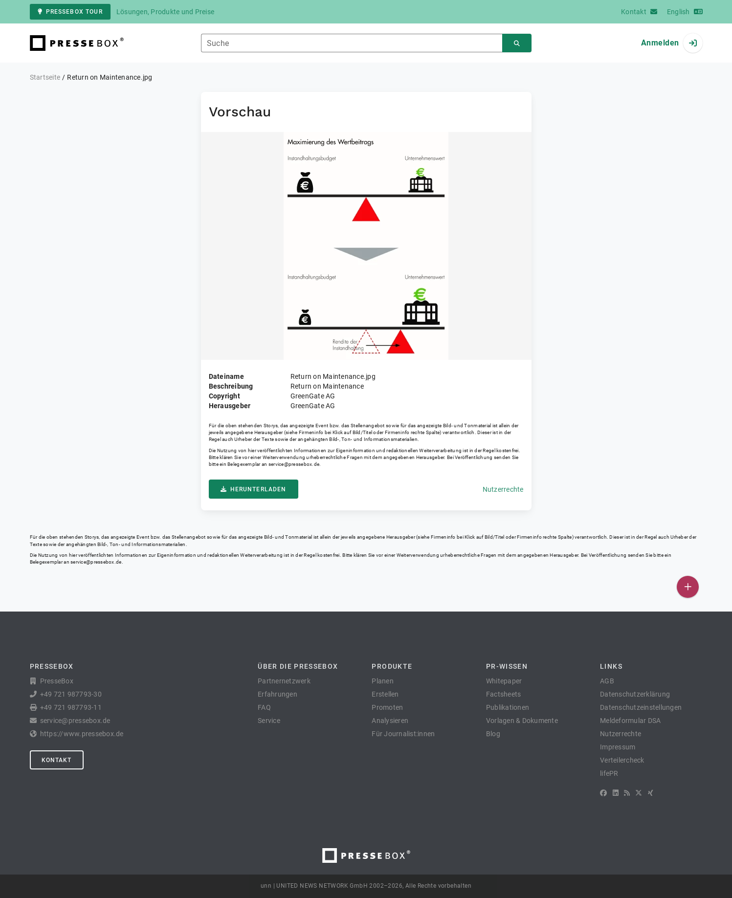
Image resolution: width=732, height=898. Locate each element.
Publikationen (507, 707)
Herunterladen (254, 489)
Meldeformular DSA (630, 720)
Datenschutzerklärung (635, 694)
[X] (638, 793)
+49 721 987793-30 (71, 694)
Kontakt (57, 760)
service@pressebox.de (293, 464)
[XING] (650, 793)
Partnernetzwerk (284, 681)
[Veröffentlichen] (688, 587)
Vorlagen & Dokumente (522, 720)
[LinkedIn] (616, 793)
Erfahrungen (277, 694)
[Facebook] (603, 793)
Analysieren (390, 720)
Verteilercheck (622, 760)
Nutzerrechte (503, 489)
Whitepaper (504, 681)
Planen (383, 681)
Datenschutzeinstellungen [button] (641, 707)
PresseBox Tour (70, 11)
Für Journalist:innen (403, 734)
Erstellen (385, 694)
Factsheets (503, 694)
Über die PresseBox (298, 666)
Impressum (617, 747)
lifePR (609, 773)
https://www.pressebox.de (82, 734)
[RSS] (627, 793)
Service (269, 720)
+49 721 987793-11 (71, 707)
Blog (493, 734)
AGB (607, 681)
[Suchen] (517, 43)
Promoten (387, 707)
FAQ (264, 707)
